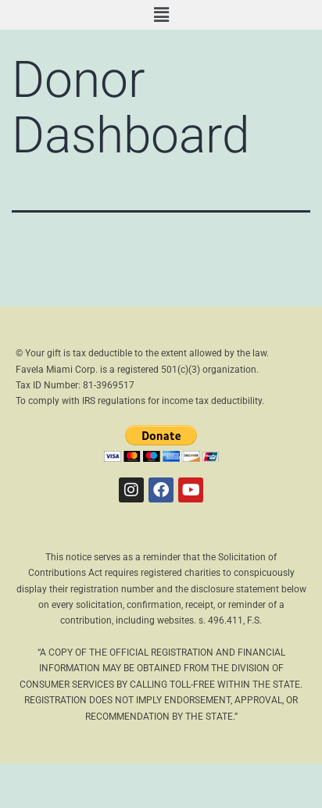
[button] (161, 15)
